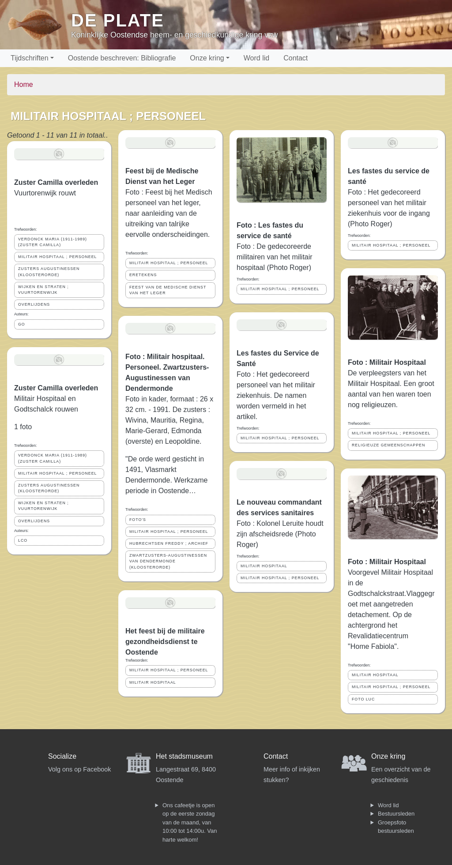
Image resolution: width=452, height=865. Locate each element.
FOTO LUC (363, 699)
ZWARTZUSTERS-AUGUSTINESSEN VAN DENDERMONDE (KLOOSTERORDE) (168, 561)
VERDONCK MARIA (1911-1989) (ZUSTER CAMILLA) (52, 242)
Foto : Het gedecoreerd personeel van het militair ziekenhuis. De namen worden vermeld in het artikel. (276, 395)
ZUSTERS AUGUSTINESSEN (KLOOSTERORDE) (48, 271)
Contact (295, 58)
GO (21, 324)
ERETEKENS (143, 275)
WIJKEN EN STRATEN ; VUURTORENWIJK (43, 290)
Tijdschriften (30, 58)
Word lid (256, 58)
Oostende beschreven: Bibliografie (122, 58)
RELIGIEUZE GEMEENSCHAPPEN (388, 445)
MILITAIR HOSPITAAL (152, 682)
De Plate (117, 20)
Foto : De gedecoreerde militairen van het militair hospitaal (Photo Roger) (275, 257)
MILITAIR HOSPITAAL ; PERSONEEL (57, 257)
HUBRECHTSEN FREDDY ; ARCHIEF (168, 543)
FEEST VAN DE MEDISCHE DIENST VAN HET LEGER (167, 290)
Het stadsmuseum (184, 756)
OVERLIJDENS (34, 304)
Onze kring (207, 58)
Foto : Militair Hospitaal (387, 362)
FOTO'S (137, 519)
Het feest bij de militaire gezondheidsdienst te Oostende (165, 641)
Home (23, 84)
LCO (22, 540)
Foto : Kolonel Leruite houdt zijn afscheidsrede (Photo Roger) (280, 534)
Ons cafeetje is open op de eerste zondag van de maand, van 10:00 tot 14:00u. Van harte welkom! (189, 822)
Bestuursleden (396, 813)
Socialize (62, 756)
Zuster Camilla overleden (56, 182)
